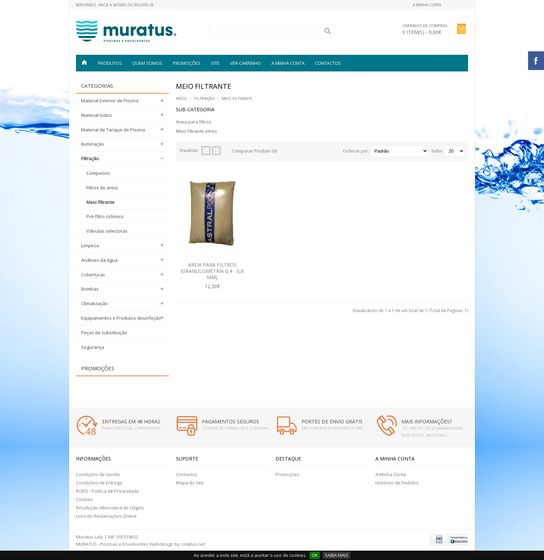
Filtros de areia (102, 187)
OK (315, 555)
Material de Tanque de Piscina (113, 130)
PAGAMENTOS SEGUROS (230, 421)
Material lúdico (96, 115)
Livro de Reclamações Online (106, 516)
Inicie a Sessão (112, 4)
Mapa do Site (190, 483)
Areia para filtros (193, 122)
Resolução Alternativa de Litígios (110, 508)
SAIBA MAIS (336, 555)
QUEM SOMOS (147, 63)
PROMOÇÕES (187, 63)
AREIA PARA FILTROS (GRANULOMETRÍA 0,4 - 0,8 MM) (212, 271)
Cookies (84, 499)
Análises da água (99, 260)
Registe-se (144, 4)
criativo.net (193, 544)
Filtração (90, 158)
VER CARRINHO (245, 63)
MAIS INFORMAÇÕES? (426, 421)
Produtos (110, 63)
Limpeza (90, 245)
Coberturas (93, 275)
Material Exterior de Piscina (109, 100)
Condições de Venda (98, 474)
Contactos (328, 63)
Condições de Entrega (99, 483)
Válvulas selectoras (107, 231)
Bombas (90, 289)
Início (181, 98)
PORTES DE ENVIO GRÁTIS (332, 421)
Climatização (94, 303)
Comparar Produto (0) (254, 151)
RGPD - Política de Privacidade (107, 491)
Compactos (98, 173)
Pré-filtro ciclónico (105, 216)
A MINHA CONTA (288, 63)
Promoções (287, 474)
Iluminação (92, 144)
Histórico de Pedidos (397, 483)
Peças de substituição (104, 332)
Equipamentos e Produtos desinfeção (121, 318)
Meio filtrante (100, 202)
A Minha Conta (390, 474)
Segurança (92, 347)
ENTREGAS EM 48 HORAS (131, 421)
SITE (215, 63)
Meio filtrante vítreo (196, 131)
